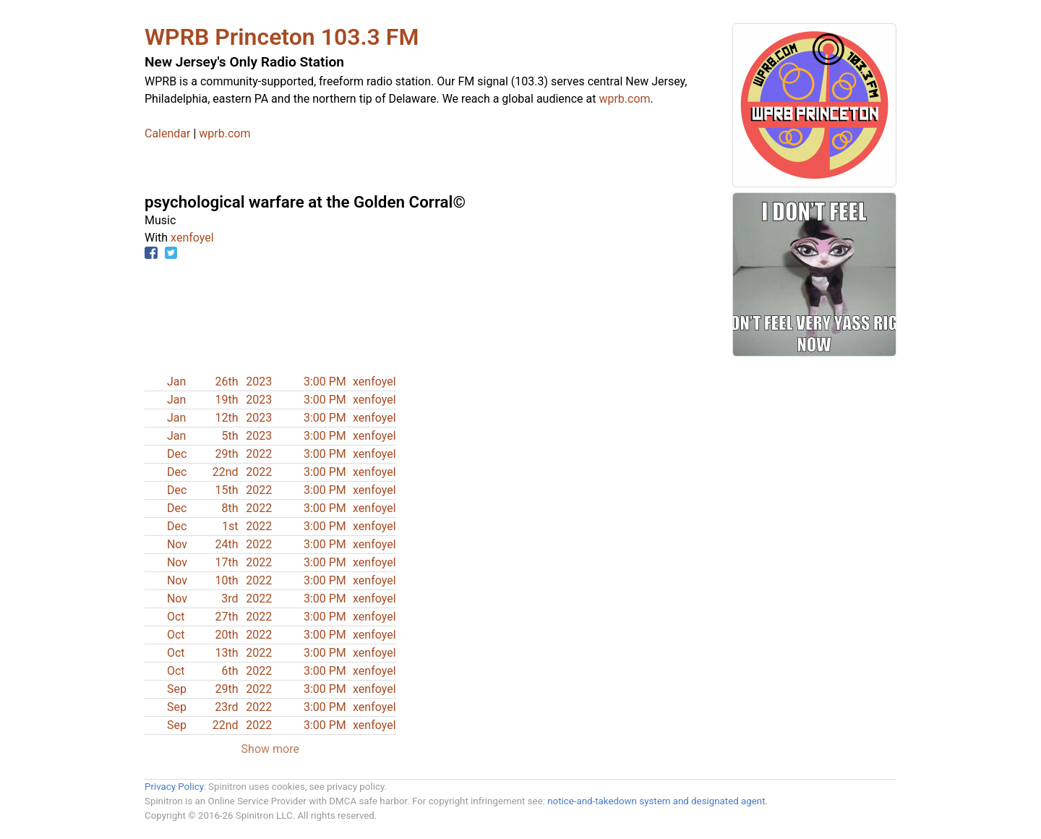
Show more (270, 749)
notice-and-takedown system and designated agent (656, 801)
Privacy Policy (174, 786)
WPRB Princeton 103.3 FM (282, 37)
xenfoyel (192, 237)
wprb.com (624, 99)
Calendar (167, 133)
